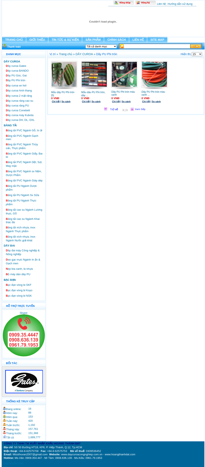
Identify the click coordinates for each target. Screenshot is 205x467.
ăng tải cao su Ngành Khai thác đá (23, 220)
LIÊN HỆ (138, 39)
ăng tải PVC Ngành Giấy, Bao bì (24, 155)
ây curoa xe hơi (16, 85)
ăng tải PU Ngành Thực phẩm (21, 202)
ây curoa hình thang (19, 90)
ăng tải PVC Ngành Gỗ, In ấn (24, 130)
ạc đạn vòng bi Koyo (19, 290)
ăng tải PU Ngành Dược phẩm (21, 187)
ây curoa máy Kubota (19, 115)
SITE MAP (157, 39)
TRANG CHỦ (14, 39)
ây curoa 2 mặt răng (19, 95)
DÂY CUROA (84, 54)
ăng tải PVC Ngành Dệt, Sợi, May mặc (24, 164)
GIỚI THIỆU (37, 39)
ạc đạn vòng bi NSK (19, 295)
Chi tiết (56, 101)
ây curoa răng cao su (19, 100)
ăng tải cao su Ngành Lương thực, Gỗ (24, 211)
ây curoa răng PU (17, 105)
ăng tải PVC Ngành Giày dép (24, 180)
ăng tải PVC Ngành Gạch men (22, 137)
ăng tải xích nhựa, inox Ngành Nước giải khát (20, 238)
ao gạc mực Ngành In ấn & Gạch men (23, 261)
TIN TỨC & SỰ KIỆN (65, 39)
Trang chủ (65, 54)
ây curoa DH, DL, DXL (20, 119)
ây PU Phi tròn (15, 80)
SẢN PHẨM (93, 39)
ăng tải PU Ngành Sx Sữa (22, 195)
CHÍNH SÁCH (116, 39)
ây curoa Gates (16, 65)
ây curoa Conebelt (18, 110)
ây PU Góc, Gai (16, 75)
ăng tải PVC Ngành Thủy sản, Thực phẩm (22, 146)
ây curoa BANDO (17, 70)
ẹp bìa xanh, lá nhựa (19, 268)
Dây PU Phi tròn (13, 463)
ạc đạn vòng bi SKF (18, 284)
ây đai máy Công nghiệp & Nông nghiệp (23, 252)
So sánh (65, 101)
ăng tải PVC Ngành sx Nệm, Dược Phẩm (24, 173)
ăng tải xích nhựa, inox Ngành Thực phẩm (20, 229)
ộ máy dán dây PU (18, 274)
